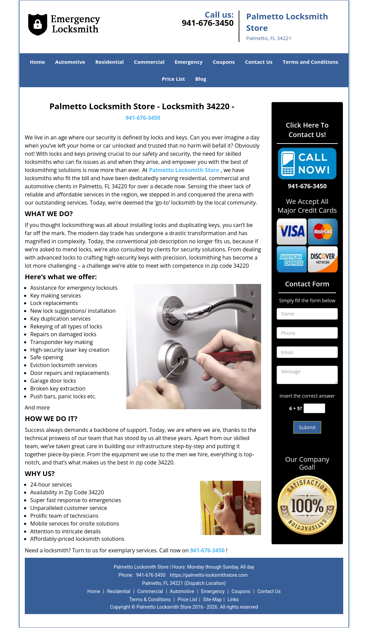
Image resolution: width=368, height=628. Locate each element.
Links (233, 599)
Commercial (149, 61)
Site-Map (212, 599)
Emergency (189, 61)
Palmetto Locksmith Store (184, 170)
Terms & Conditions (150, 599)
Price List (173, 78)
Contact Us (259, 61)
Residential (109, 61)
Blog (200, 78)
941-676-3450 (208, 22)
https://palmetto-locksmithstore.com (209, 575)
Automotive (70, 61)
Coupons (224, 61)
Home (37, 61)
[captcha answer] (314, 408)
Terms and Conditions (310, 61)
